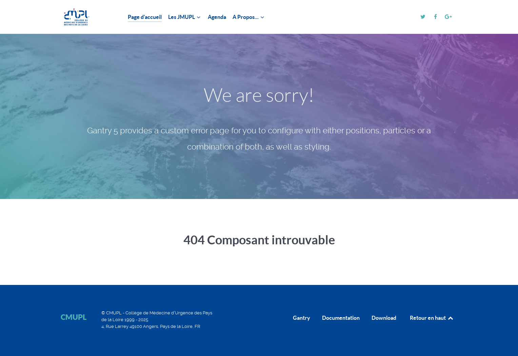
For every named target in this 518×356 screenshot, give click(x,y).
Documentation (341, 318)
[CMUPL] (86, 16)
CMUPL (73, 317)
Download (384, 318)
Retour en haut (432, 318)
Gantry (301, 318)
